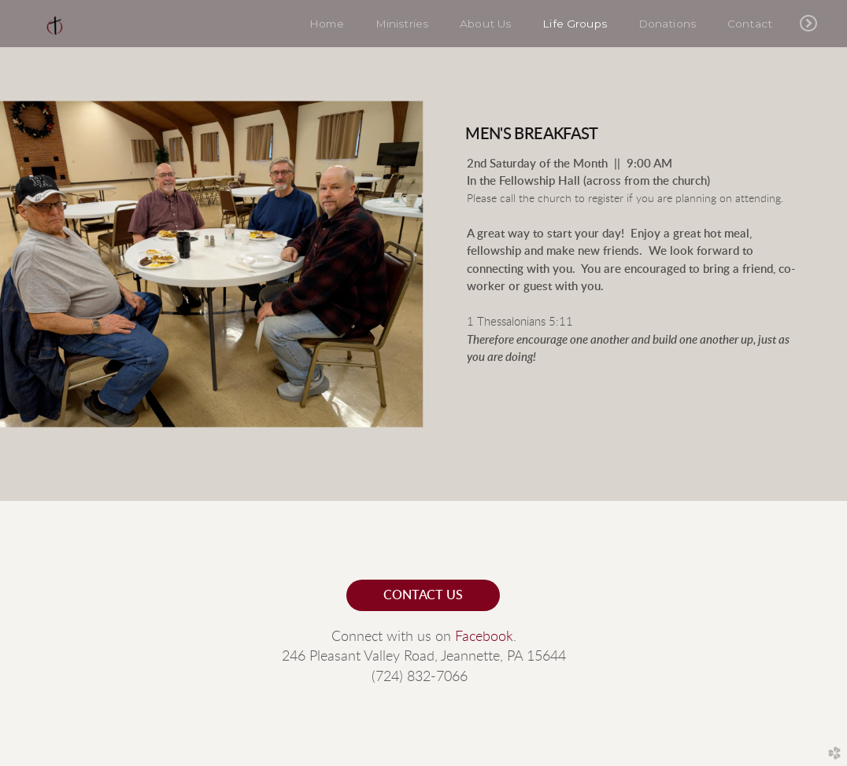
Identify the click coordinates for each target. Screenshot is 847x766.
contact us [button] (422, 595)
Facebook (484, 637)
